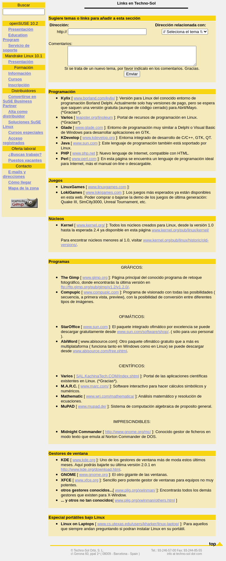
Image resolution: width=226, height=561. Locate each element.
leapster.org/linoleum (94, 121)
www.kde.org (83, 463)
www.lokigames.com (104, 196)
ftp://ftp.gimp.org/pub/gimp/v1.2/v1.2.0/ (95, 290)
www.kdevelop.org (99, 141)
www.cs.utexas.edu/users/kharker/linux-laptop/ (138, 527)
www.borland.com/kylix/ (94, 101)
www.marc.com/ (94, 389)
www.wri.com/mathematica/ (110, 400)
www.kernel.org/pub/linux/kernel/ (180, 233)
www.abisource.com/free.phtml (100, 354)
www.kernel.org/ (90, 228)
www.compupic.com (101, 296)
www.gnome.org (93, 478)
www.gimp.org (95, 281)
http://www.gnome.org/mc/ (128, 435)
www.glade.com (89, 131)
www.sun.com (85, 146)
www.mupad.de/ (92, 410)
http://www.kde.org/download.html (90, 473)
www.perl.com (84, 162)
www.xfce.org (86, 483)
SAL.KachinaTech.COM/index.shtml (107, 379)
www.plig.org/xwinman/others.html (145, 504)
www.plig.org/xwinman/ (135, 494)
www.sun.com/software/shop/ (143, 335)
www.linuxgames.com (107, 190)
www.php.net (83, 157)
